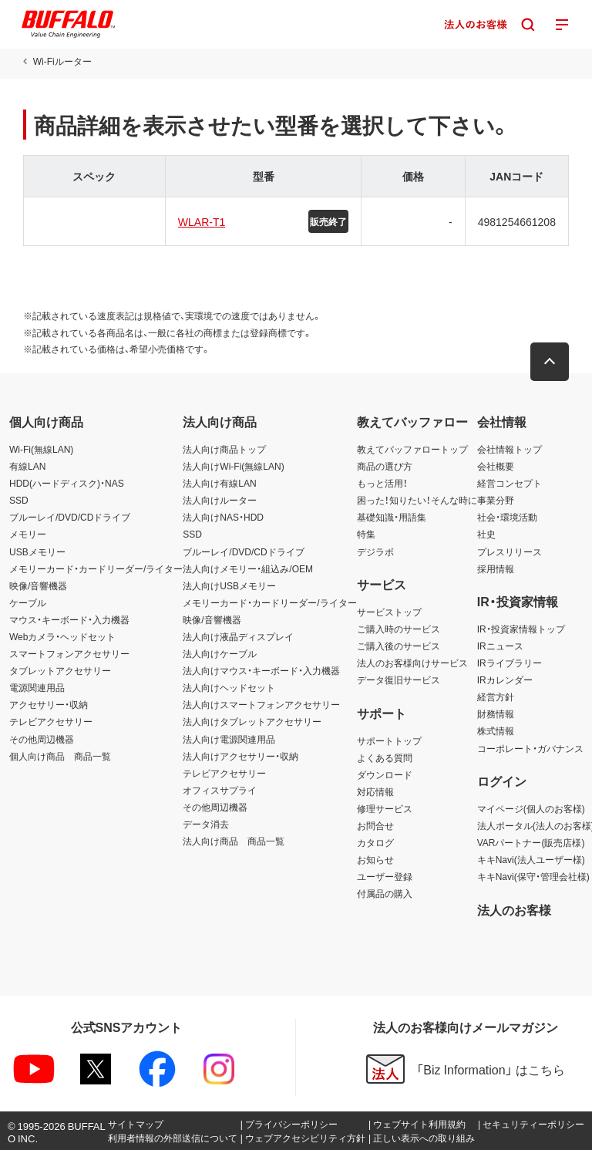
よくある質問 (384, 757)
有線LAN (27, 466)
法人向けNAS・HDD (223, 517)
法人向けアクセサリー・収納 (240, 756)
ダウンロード (384, 774)
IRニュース (500, 646)
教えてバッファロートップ (412, 449)
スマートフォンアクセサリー (69, 653)
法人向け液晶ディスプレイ (238, 636)
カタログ (375, 842)
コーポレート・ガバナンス (530, 748)
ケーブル (27, 602)
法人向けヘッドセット (229, 687)
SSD (19, 500)
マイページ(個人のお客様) (531, 808)
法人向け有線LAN (219, 483)
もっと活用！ (382, 483)
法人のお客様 (514, 909)
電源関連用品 (37, 687)
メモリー (27, 534)
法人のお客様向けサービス (412, 662)
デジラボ (375, 551)
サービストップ (389, 612)
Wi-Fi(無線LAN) (41, 449)
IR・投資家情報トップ (521, 629)
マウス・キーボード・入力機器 (69, 619)
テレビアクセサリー (50, 721)
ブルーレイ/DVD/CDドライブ (69, 517)
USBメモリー (37, 551)
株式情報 (495, 730)
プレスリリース (509, 551)
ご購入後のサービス (398, 646)
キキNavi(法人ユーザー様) (531, 859)
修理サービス (384, 808)
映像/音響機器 (38, 585)
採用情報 (495, 568)
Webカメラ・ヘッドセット (62, 636)
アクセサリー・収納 (48, 704)
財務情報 (495, 713)
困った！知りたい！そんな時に (417, 500)
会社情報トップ (509, 449)
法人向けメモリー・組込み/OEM (248, 568)
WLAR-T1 (201, 221)
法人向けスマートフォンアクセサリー (261, 704)
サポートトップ (389, 740)
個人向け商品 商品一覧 (60, 756)
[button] (549, 361)
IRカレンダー (505, 679)
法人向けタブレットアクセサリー (252, 721)
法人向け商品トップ (224, 449)
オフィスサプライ (220, 790)
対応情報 (375, 791)
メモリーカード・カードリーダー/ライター (96, 568)
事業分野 (495, 500)
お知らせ (375, 859)
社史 (486, 534)
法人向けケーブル (220, 653)
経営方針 (495, 696)
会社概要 (495, 466)
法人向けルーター (220, 500)
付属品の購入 (384, 893)
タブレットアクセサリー (60, 670)
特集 (366, 534)
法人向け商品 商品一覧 (233, 841)
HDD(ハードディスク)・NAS (66, 483)
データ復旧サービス (398, 679)
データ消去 (206, 824)
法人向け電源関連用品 (229, 739)
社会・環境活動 (507, 517)
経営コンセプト (509, 483)
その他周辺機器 (41, 739)
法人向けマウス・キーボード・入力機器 (261, 670)
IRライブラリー (509, 662)
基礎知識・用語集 (391, 517)
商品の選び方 (384, 466)
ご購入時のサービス (398, 629)
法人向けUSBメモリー (229, 585)
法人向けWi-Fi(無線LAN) (233, 466)
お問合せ (375, 825)
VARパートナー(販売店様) (531, 842)
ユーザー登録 (384, 876)
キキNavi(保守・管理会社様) (533, 876)
